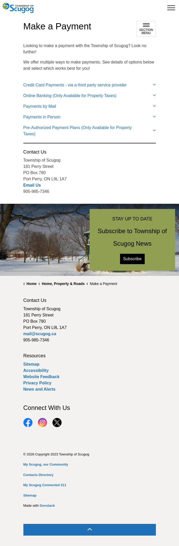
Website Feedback (41, 376)
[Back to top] (89, 530)
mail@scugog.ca (39, 334)
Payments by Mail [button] (39, 106)
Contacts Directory (38, 475)
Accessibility (36, 370)
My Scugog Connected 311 (44, 485)
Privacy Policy (37, 383)
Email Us (32, 185)
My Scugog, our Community (45, 464)
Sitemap (31, 364)
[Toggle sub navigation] (146, 29)
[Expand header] (171, 8)
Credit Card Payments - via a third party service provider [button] (75, 85)
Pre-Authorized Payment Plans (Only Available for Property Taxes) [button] (77, 130)
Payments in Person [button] (42, 117)
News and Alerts (39, 389)
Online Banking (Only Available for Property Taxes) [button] (70, 95)
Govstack (47, 505)
